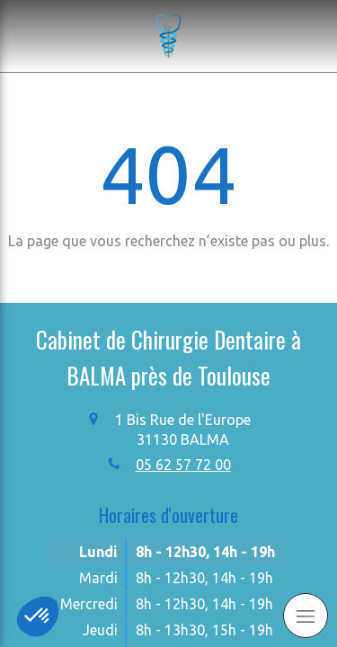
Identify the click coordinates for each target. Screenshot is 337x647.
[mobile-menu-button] (305, 615)
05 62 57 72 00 (183, 464)
